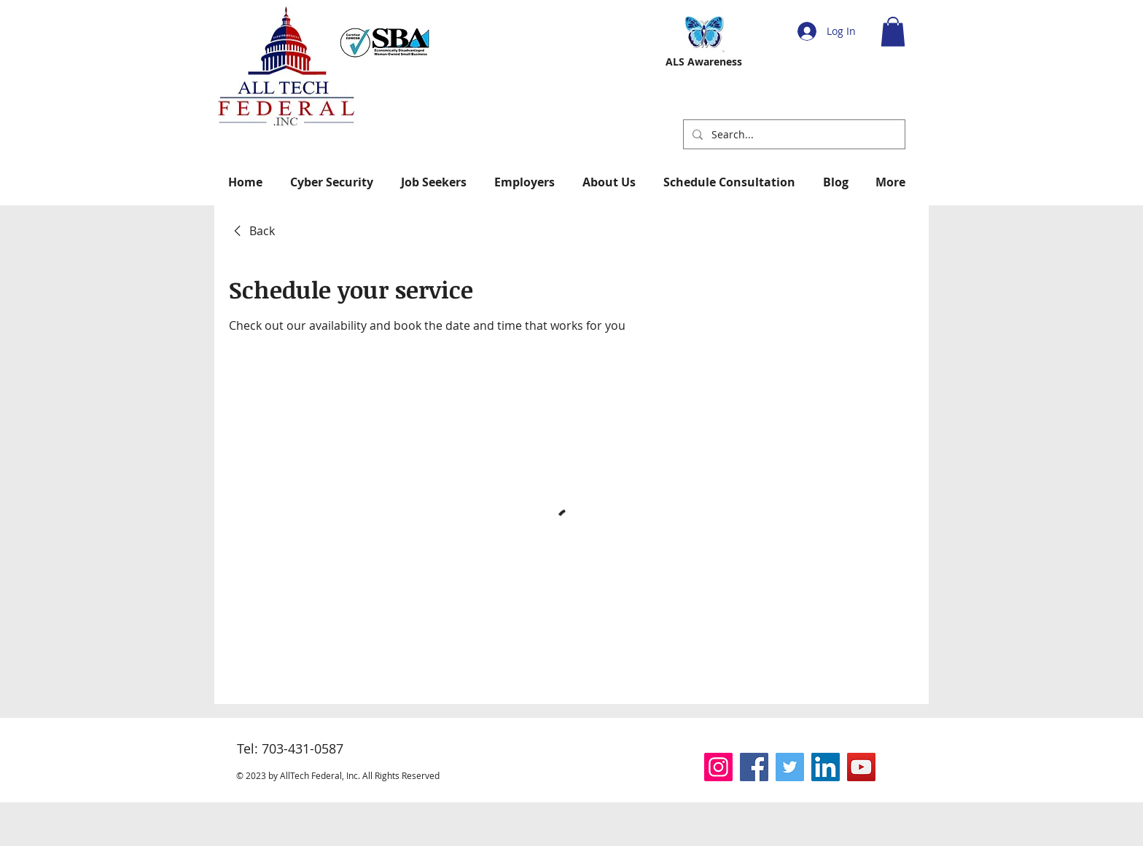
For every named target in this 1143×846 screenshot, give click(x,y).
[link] (252, 231)
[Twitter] (790, 767)
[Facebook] (754, 767)
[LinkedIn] (825, 767)
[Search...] (792, 134)
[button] (893, 32)
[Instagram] (718, 767)
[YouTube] (861, 767)
